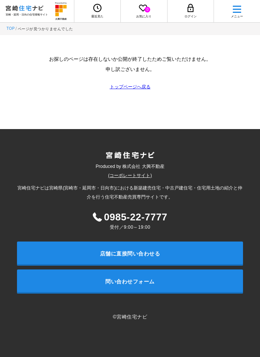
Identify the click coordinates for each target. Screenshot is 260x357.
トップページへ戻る (130, 86)
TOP (10, 28)
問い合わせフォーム (130, 282)
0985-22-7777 (136, 217)
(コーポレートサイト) (130, 175)
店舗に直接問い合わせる (130, 254)
